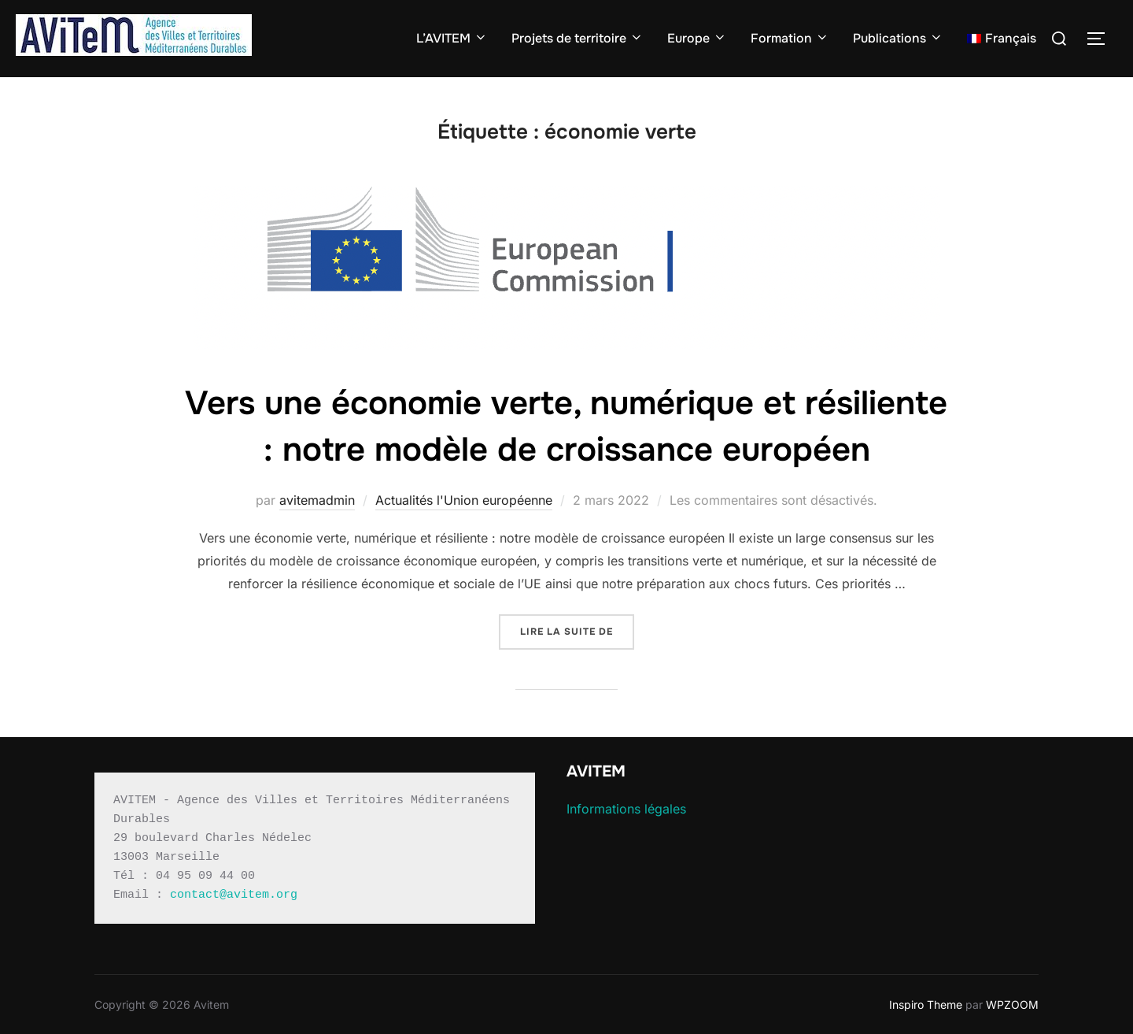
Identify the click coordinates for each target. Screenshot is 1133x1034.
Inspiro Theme (925, 1004)
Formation (790, 38)
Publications (898, 38)
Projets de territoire (577, 38)
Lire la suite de (577, 630)
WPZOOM (1012, 1004)
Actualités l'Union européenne (463, 500)
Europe (697, 38)
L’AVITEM (452, 38)
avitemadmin (317, 500)
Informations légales (626, 809)
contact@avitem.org (233, 895)
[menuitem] (1001, 39)
